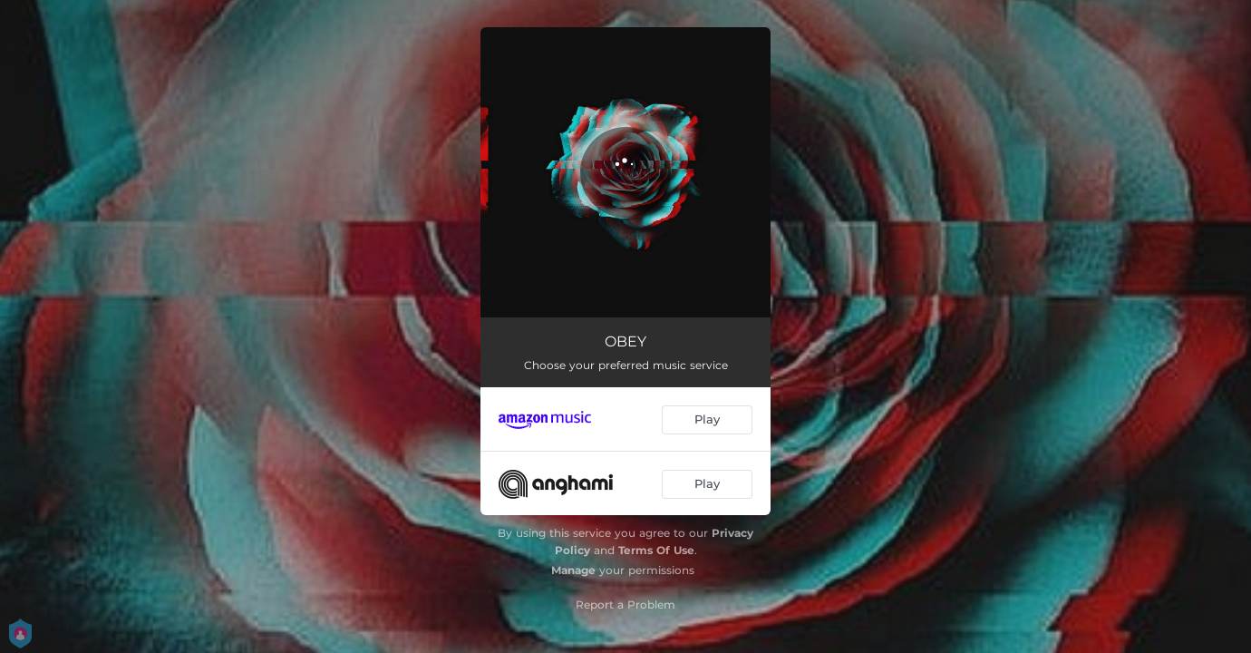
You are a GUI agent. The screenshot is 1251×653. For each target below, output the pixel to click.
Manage (573, 570)
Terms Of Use (656, 550)
